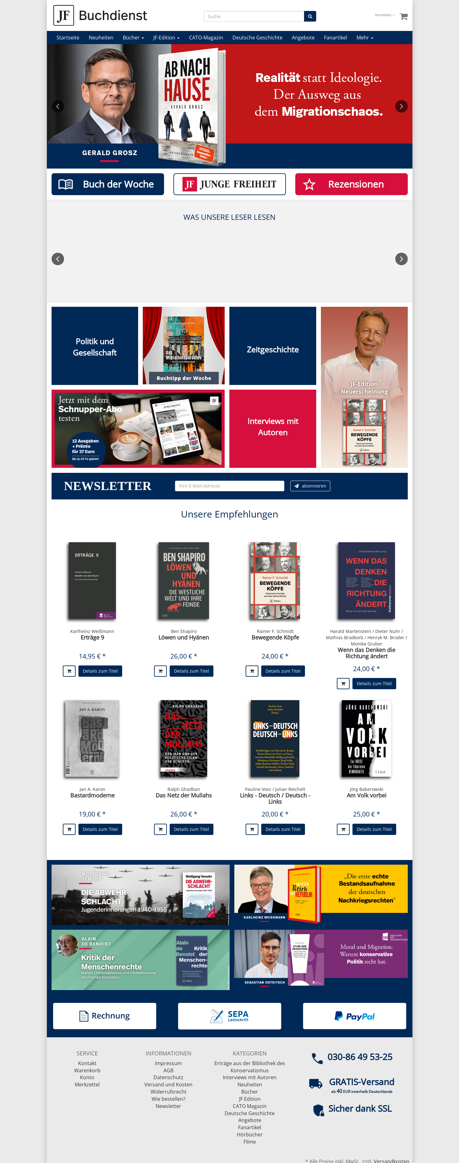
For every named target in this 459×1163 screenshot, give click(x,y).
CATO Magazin (250, 1106)
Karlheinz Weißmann (92, 631)
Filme (249, 1141)
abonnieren (310, 486)
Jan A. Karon (92, 789)
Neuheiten (101, 37)
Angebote (303, 37)
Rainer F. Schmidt (275, 631)
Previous (58, 106)
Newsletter (168, 1106)
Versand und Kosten (168, 1084)
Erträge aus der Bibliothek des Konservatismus (249, 1067)
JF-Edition (166, 37)
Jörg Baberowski (366, 789)
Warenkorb (87, 1070)
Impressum (168, 1063)
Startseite (68, 37)
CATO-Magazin (206, 37)
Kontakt (87, 1063)
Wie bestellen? (168, 1098)
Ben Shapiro (184, 631)
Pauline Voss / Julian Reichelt (275, 789)
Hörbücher (250, 1134)
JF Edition (250, 1098)
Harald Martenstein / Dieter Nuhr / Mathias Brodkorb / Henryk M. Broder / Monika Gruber (366, 637)
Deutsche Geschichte (257, 37)
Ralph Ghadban (183, 789)
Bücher (133, 37)
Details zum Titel (100, 671)
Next (401, 106)
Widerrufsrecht (169, 1091)
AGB (168, 1070)
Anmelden (385, 15)
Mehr (365, 37)
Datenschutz (168, 1077)
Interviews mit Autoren (250, 1077)
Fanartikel (335, 37)
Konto (87, 1077)
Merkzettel (87, 1084)
